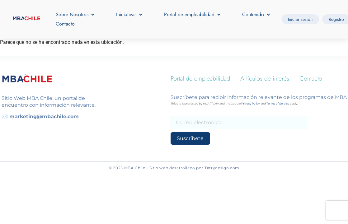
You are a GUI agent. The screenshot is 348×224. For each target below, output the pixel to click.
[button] (75, 14)
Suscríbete (189, 138)
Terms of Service (277, 103)
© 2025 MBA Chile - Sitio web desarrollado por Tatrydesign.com (174, 168)
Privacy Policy (250, 103)
